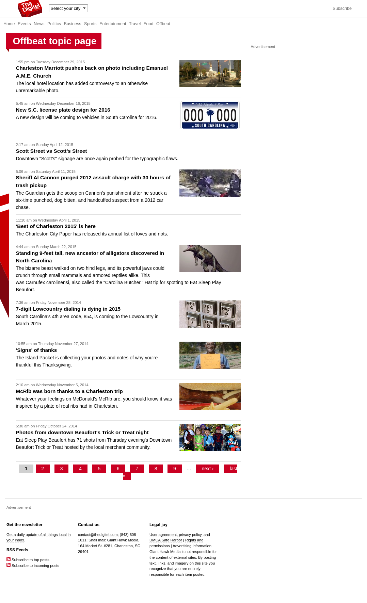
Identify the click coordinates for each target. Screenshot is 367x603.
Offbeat (163, 23)
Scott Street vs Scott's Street (51, 151)
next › (207, 468)
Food (149, 23)
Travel (135, 23)
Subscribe (342, 8)
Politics (54, 23)
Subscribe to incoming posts (32, 566)
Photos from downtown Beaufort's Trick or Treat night (82, 432)
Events (24, 23)
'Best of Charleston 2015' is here (56, 226)
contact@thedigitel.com (97, 535)
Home (9, 23)
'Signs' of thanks (36, 350)
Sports (90, 23)
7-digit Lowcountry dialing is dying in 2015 (68, 309)
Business (72, 23)
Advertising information (192, 546)
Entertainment (112, 23)
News (39, 23)
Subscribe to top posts (27, 560)
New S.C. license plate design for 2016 (63, 110)
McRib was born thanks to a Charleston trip (69, 391)
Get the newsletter (24, 524)
